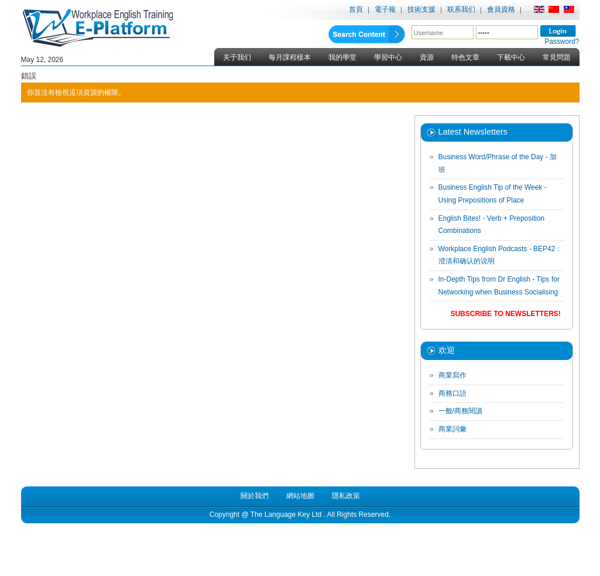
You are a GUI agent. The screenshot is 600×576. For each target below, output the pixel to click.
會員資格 (501, 9)
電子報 (385, 9)
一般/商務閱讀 (460, 411)
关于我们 (237, 57)
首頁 (356, 9)
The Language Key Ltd (286, 514)
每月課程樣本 (290, 57)
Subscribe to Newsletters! (505, 314)
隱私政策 (346, 496)
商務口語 (452, 393)
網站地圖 (300, 496)
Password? (561, 41)
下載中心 (511, 57)
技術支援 (421, 9)
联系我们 (461, 9)
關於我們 (255, 496)
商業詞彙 (452, 429)
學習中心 (388, 57)
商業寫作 (452, 375)
